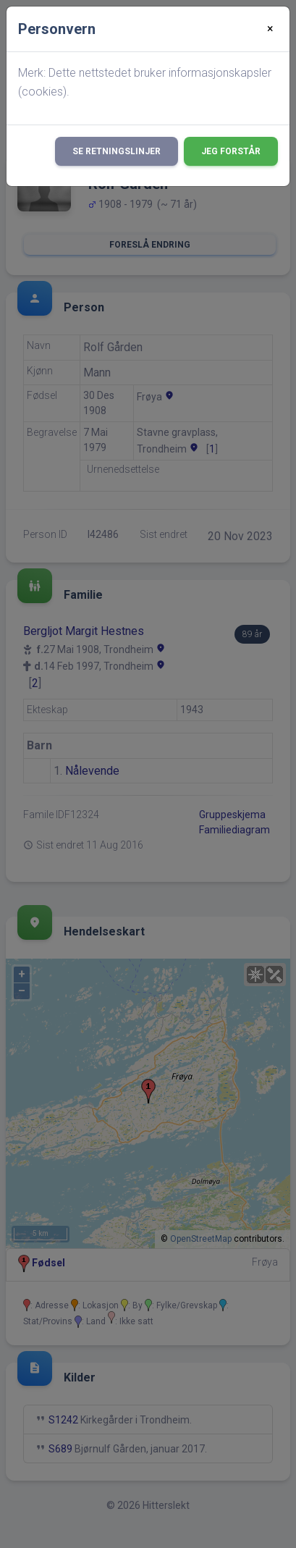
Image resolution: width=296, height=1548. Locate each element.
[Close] (270, 29)
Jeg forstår (231, 151)
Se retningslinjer (116, 151)
